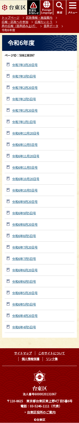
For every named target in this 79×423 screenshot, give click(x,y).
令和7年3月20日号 (25, 65)
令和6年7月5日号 (24, 258)
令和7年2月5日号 (24, 99)
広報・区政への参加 (15, 22)
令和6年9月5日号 (24, 213)
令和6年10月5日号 (25, 190)
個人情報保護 (30, 359)
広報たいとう (43, 22)
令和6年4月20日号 (25, 315)
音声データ (51, 26)
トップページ (10, 17)
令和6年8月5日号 (24, 236)
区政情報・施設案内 (39, 17)
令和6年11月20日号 (25, 156)
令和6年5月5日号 (24, 304)
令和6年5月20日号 (25, 293)
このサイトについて (51, 353)
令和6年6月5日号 (24, 281)
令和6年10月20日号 (25, 179)
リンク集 (52, 359)
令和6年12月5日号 (25, 144)
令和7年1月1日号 (24, 122)
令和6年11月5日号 (25, 167)
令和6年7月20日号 (25, 247)
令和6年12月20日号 (25, 133)
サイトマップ (23, 353)
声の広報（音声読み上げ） (19, 26)
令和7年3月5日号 (24, 76)
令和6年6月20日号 (25, 270)
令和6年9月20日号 (25, 201)
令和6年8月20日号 (25, 224)
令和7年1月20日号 (25, 110)
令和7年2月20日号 (25, 87)
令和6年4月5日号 (24, 327)
